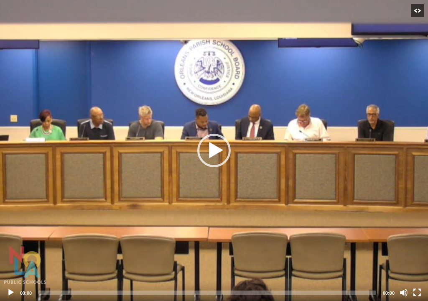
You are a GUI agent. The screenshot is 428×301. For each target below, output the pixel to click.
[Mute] (404, 292)
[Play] (11, 292)
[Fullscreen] (417, 292)
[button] (214, 150)
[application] (214, 150)
